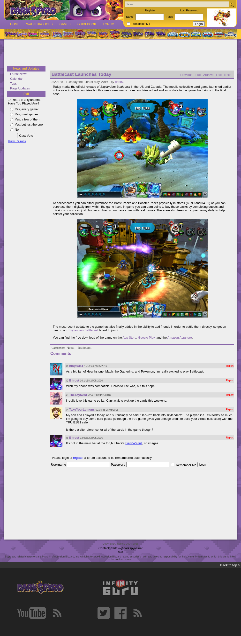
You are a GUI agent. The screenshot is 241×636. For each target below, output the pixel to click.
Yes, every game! (26, 109)
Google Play (146, 337)
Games (64, 24)
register (78, 458)
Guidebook (86, 24)
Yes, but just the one (29, 124)
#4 (67, 409)
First (198, 75)
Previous (186, 75)
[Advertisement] (120, 53)
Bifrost (74, 380)
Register (150, 10)
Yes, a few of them (27, 119)
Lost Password (189, 10)
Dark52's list (133, 443)
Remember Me (141, 23)
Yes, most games (26, 114)
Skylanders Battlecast (83, 330)
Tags (13, 83)
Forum (108, 24)
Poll (26, 93)
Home (14, 24)
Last (219, 75)
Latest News (18, 74)
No (17, 129)
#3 (67, 395)
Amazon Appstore (179, 337)
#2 (67, 380)
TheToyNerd (78, 395)
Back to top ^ (230, 565)
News (71, 348)
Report (229, 366)
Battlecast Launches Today (81, 74)
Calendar (16, 78)
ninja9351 (76, 366)
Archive (208, 75)
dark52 (119, 82)
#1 (67, 366)
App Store (129, 337)
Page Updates (20, 88)
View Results (17, 141)
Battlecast (84, 348)
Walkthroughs (39, 24)
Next (227, 75)
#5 (67, 438)
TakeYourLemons (82, 409)
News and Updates (26, 68)
